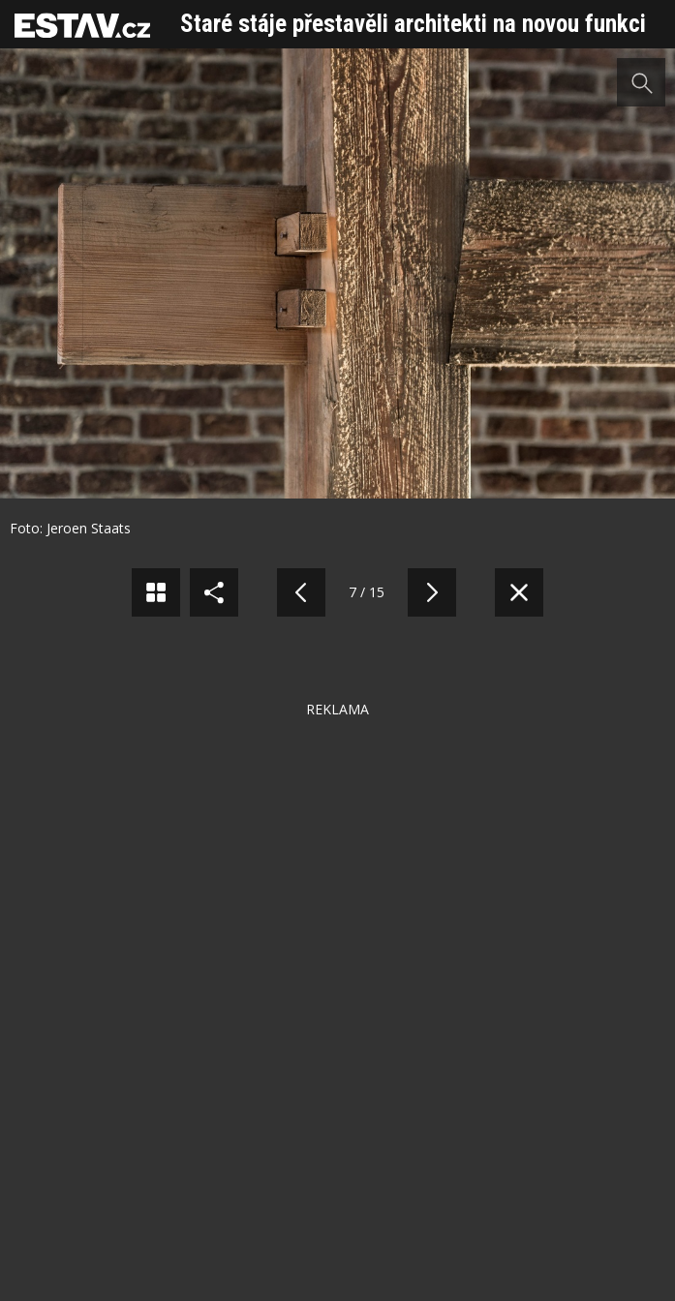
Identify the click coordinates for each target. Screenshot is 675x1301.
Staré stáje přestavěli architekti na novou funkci (413, 24)
